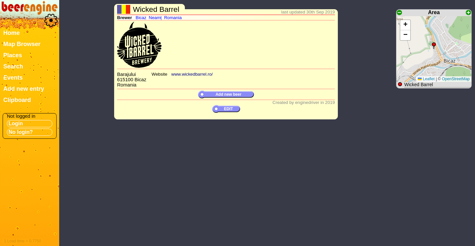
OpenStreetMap (456, 79)
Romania (173, 17)
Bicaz (141, 17)
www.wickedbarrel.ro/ (192, 74)
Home (11, 33)
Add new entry (23, 89)
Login (16, 123)
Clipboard (17, 100)
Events (13, 77)
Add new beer (228, 94)
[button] (434, 45)
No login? (21, 132)
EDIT (228, 109)
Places (12, 55)
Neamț (155, 17)
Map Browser (21, 44)
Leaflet (426, 79)
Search (13, 66)
